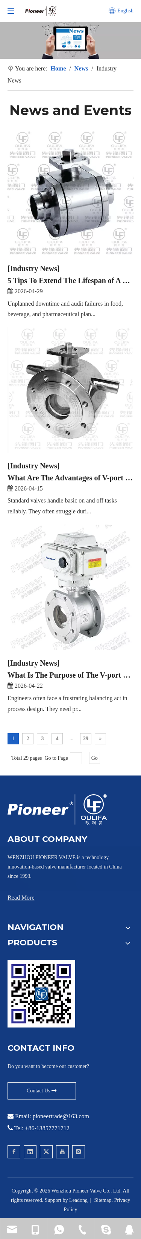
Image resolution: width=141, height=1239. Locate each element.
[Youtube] (62, 1151)
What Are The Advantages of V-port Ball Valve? (70, 477)
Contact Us (42, 1091)
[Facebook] (14, 1151)
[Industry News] (33, 268)
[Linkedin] (30, 1151)
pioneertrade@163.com (61, 1116)
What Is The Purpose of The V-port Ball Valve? (70, 675)
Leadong (78, 1200)
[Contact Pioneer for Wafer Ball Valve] (41, 994)
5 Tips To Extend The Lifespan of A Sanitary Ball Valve (70, 280)
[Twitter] (46, 1151)
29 (85, 738)
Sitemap (102, 1200)
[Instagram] (78, 1151)
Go (94, 758)
